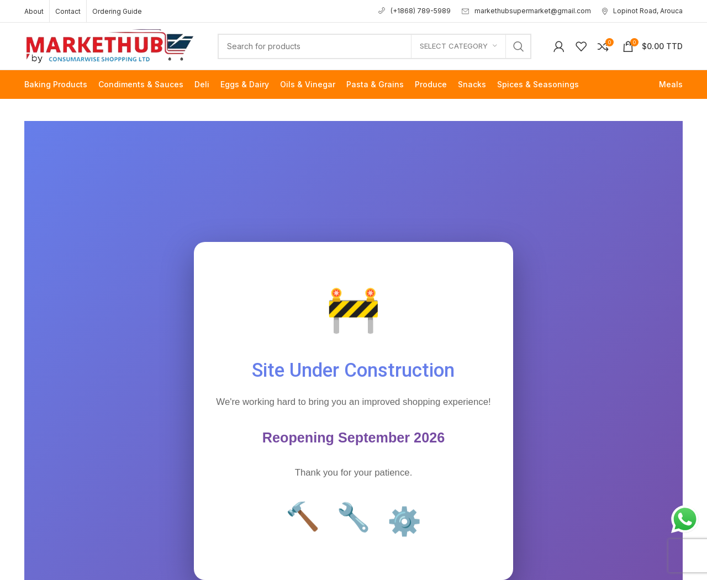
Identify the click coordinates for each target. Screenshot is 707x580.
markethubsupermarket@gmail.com (526, 11)
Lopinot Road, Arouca (642, 11)
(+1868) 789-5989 (414, 11)
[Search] (374, 46)
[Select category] (458, 46)
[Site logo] (110, 45)
